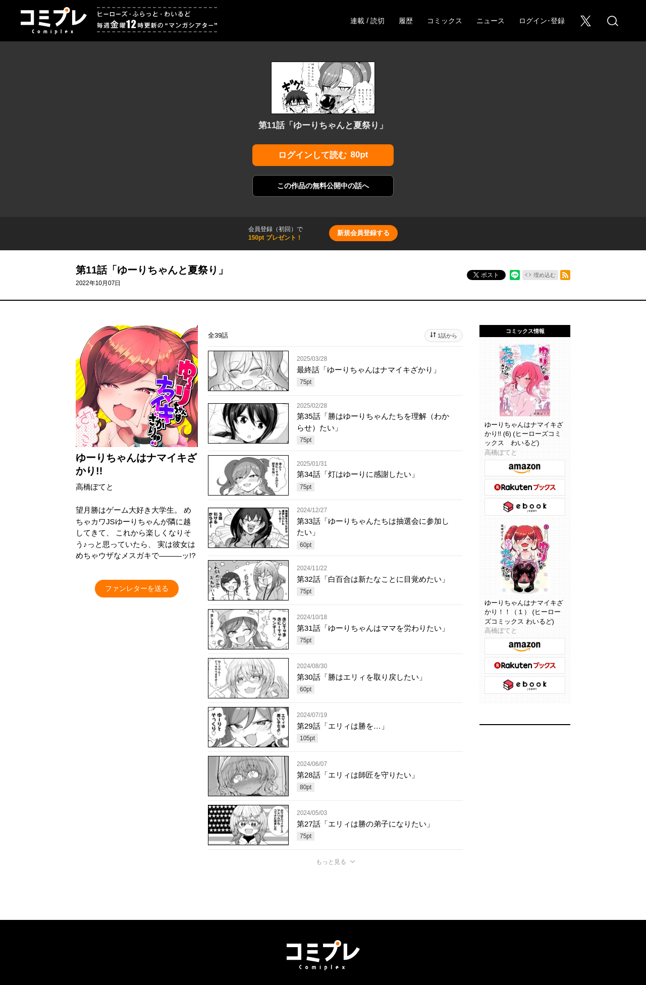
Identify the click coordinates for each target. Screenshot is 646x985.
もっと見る (331, 861)
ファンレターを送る (137, 588)
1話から (447, 336)
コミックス (444, 21)
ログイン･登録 (542, 21)
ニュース (490, 21)
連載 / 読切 (367, 21)
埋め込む (544, 275)
